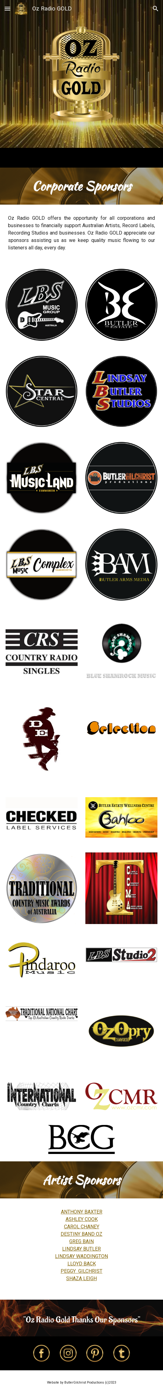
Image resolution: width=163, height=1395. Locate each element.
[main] (81, 186)
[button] (7, 8)
